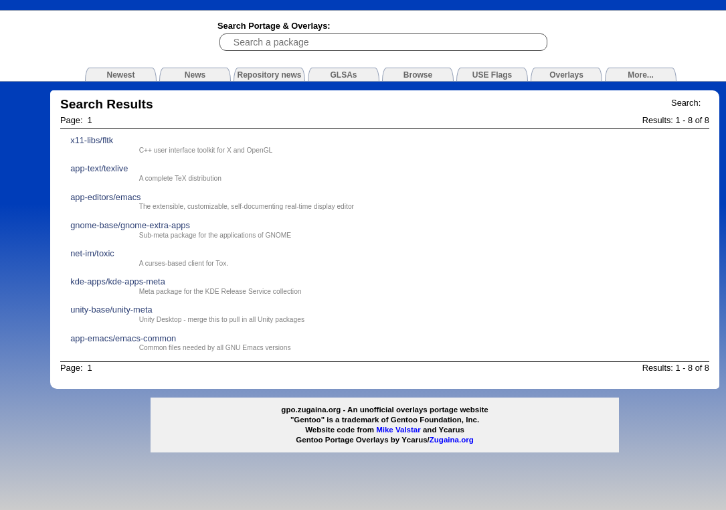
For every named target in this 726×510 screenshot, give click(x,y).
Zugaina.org (452, 440)
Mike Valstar (398, 430)
